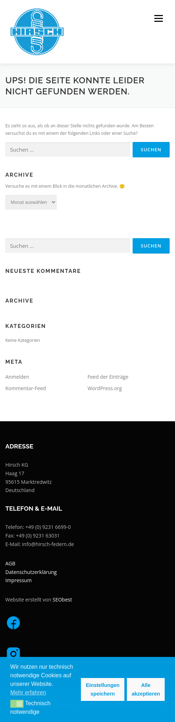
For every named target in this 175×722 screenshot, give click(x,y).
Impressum (18, 580)
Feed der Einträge (108, 376)
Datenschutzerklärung (31, 572)
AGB (10, 563)
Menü (158, 18)
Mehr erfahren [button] (28, 692)
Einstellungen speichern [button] (102, 689)
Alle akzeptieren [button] (146, 689)
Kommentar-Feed (25, 388)
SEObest (62, 599)
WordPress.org (105, 388)
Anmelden (17, 376)
